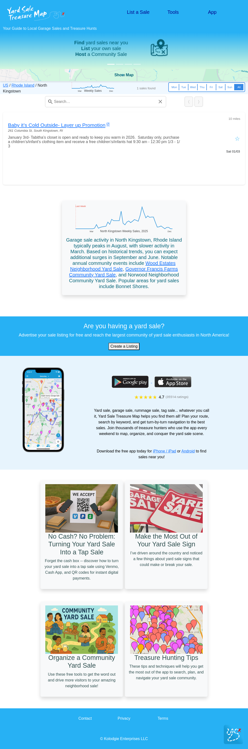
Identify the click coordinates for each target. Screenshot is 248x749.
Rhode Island (23, 85)
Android (188, 451)
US (5, 85)
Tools (173, 12)
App (212, 12)
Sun (229, 87)
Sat (220, 87)
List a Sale (138, 12)
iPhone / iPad (164, 451)
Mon (174, 87)
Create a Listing (124, 346)
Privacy (124, 718)
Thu (202, 87)
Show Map (123, 75)
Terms (163, 718)
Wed (193, 87)
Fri (211, 87)
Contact (85, 718)
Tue (183, 87)
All (238, 87)
